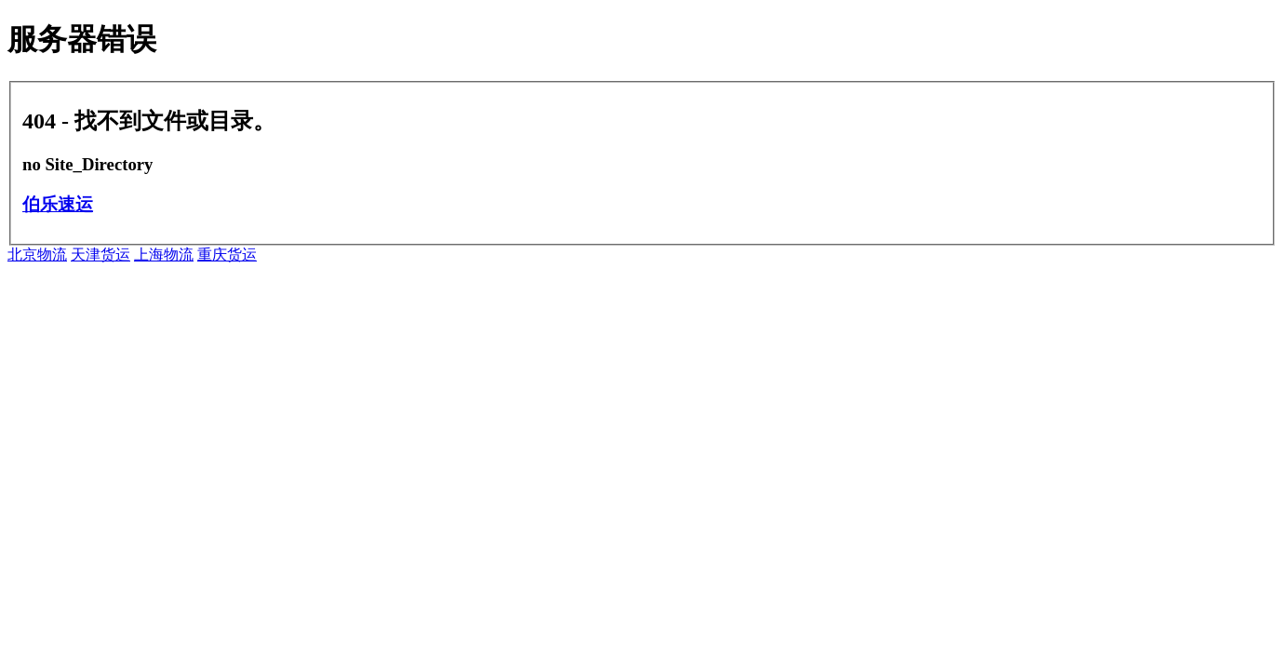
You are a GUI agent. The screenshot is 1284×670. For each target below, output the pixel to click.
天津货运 (100, 254)
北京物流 (37, 254)
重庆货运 (227, 254)
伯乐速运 (57, 204)
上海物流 (164, 254)
